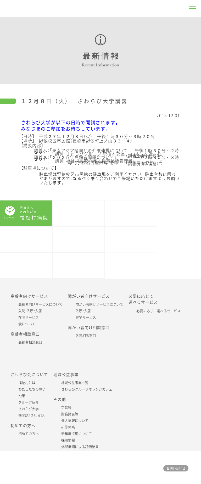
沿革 (21, 396)
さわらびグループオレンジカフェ (86, 389)
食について (26, 324)
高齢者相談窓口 (30, 342)
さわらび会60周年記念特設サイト (26, 265)
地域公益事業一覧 (74, 383)
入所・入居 (83, 311)
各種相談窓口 (86, 335)
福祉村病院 (26, 213)
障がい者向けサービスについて (99, 304)
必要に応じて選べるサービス (158, 311)
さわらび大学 (28, 409)
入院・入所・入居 (30, 311)
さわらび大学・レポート (131, 239)
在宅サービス (28, 317)
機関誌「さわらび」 (78, 239)
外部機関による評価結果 (80, 447)
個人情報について (74, 420)
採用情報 (68, 440)
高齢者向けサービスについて (40, 304)
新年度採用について (76, 433)
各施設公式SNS (78, 265)
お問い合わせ (175, 468)
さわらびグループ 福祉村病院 (46, 8)
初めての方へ (28, 433)
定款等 (66, 407)
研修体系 (68, 427)
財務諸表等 (69, 414)
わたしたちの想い (32, 389)
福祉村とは (26, 383)
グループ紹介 (28, 402)
